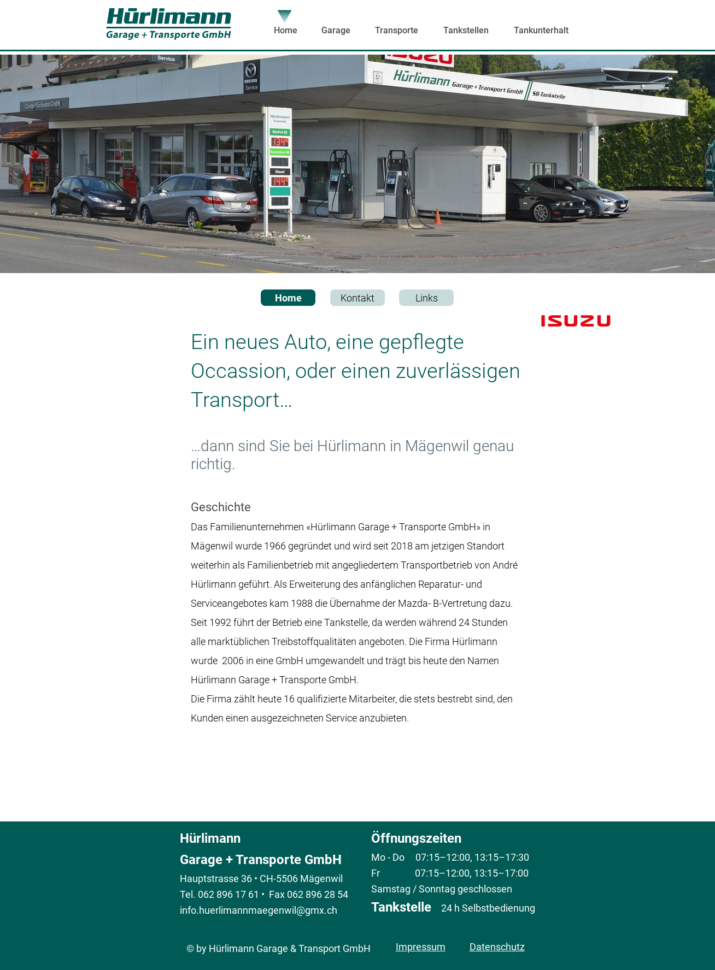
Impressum (421, 947)
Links (426, 298)
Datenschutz (497, 947)
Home (288, 298)
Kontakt (357, 298)
